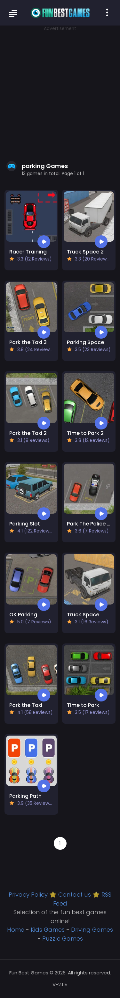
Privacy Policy (28, 895)
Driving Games (92, 930)
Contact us (74, 895)
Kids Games (48, 930)
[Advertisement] (60, 91)
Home (15, 930)
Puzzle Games (62, 939)
